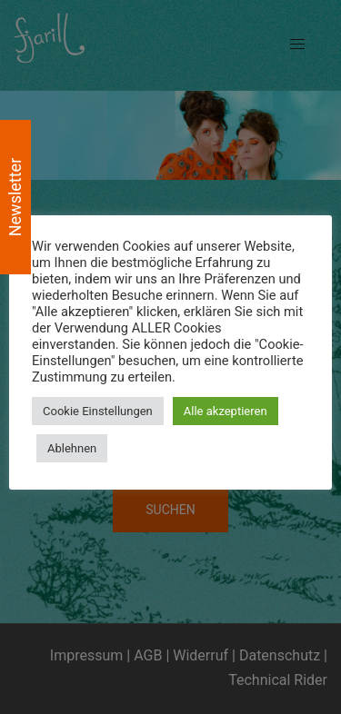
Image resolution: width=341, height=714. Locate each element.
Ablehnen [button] (71, 448)
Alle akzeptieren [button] (225, 411)
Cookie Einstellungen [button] (98, 411)
